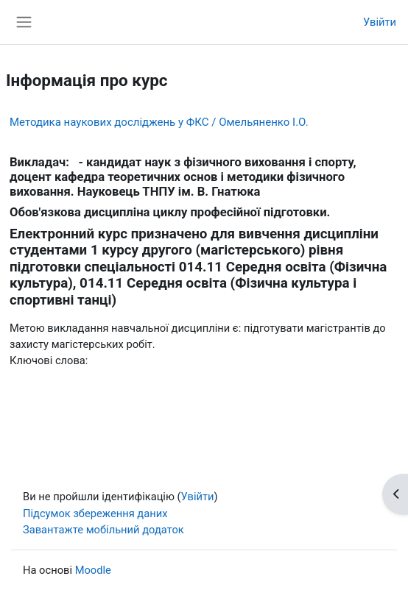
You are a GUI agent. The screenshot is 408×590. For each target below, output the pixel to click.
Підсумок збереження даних (95, 513)
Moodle (93, 570)
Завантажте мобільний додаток (103, 529)
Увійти (379, 22)
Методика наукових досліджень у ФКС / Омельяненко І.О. (159, 122)
